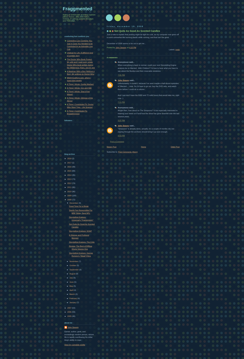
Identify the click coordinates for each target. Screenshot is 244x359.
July (71, 278)
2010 (69, 191)
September (74, 270)
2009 (69, 196)
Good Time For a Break (79, 206)
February (73, 298)
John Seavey (123, 80)
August (72, 274)
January (73, 302)
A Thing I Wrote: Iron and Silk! (79, 88)
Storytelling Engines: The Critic (82, 242)
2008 (69, 200)
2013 (69, 179)
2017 (69, 163)
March (72, 294)
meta (177, 50)
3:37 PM (121, 120)
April (71, 290)
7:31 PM (121, 75)
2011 (69, 187)
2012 (69, 183)
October (73, 265)
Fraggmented (77, 8)
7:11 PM (121, 102)
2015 (69, 171)
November (74, 261)
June (71, 282)
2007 (69, 308)
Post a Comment (117, 142)
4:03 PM (121, 136)
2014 (69, 175)
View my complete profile (74, 345)
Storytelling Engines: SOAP (80, 231)
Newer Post (111, 147)
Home (143, 147)
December (74, 203)
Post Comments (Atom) (128, 152)
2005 (69, 316)
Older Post (175, 147)
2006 (69, 312)
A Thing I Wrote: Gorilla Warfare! (80, 84)
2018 (69, 159)
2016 (69, 167)
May (71, 286)
